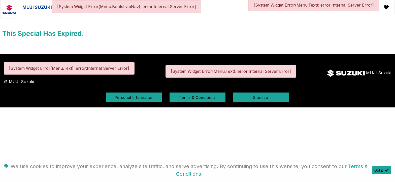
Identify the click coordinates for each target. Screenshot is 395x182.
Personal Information (134, 97)
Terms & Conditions (197, 97)
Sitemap (260, 97)
